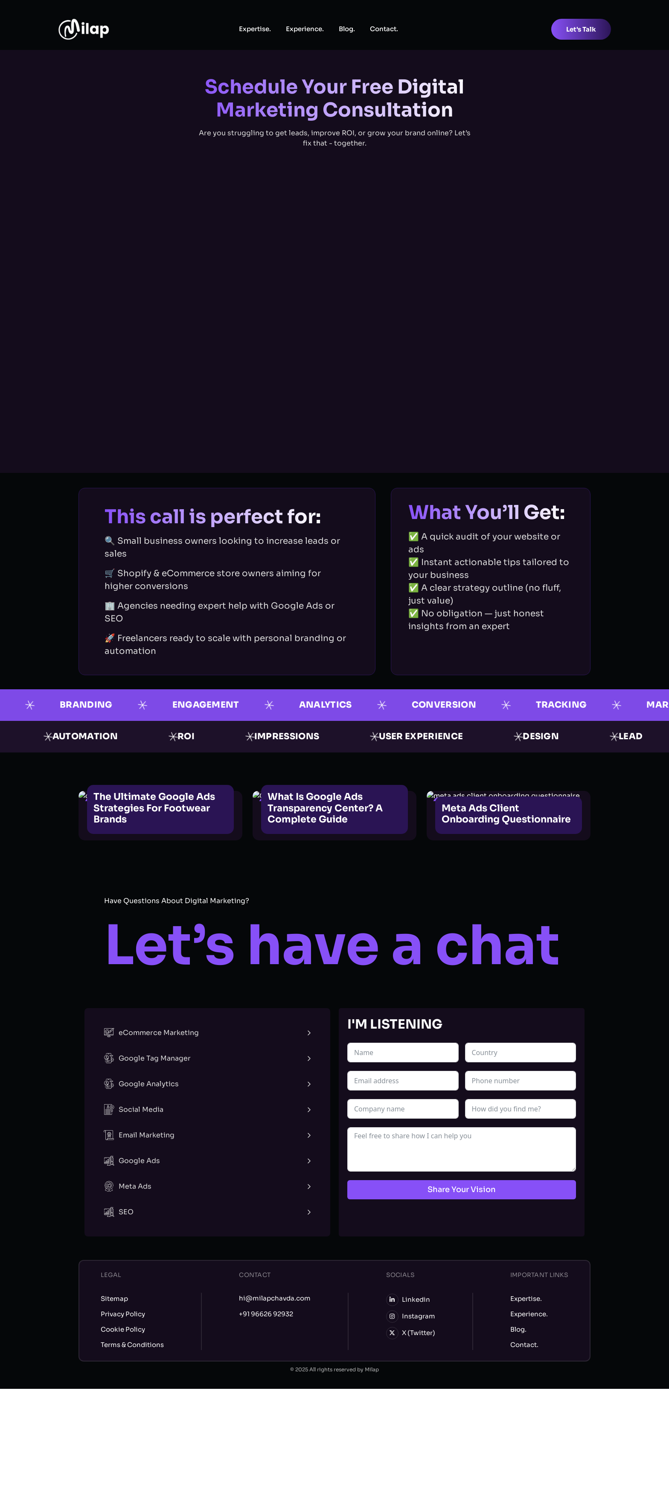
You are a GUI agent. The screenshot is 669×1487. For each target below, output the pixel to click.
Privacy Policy (123, 1314)
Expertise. (255, 29)
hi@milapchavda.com (275, 1298)
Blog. (347, 29)
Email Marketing (139, 1135)
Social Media (133, 1109)
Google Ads (132, 1160)
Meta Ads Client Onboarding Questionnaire (506, 813)
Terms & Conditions (132, 1345)
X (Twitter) (410, 1333)
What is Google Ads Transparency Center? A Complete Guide (325, 808)
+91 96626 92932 (266, 1314)
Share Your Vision (462, 1189)
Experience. (305, 29)
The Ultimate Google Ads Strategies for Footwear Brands (154, 808)
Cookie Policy (123, 1329)
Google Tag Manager (147, 1058)
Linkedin (408, 1300)
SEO (119, 1212)
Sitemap (114, 1299)
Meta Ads (127, 1186)
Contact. (384, 29)
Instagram (410, 1316)
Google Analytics (141, 1084)
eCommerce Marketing (151, 1032)
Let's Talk (581, 29)
